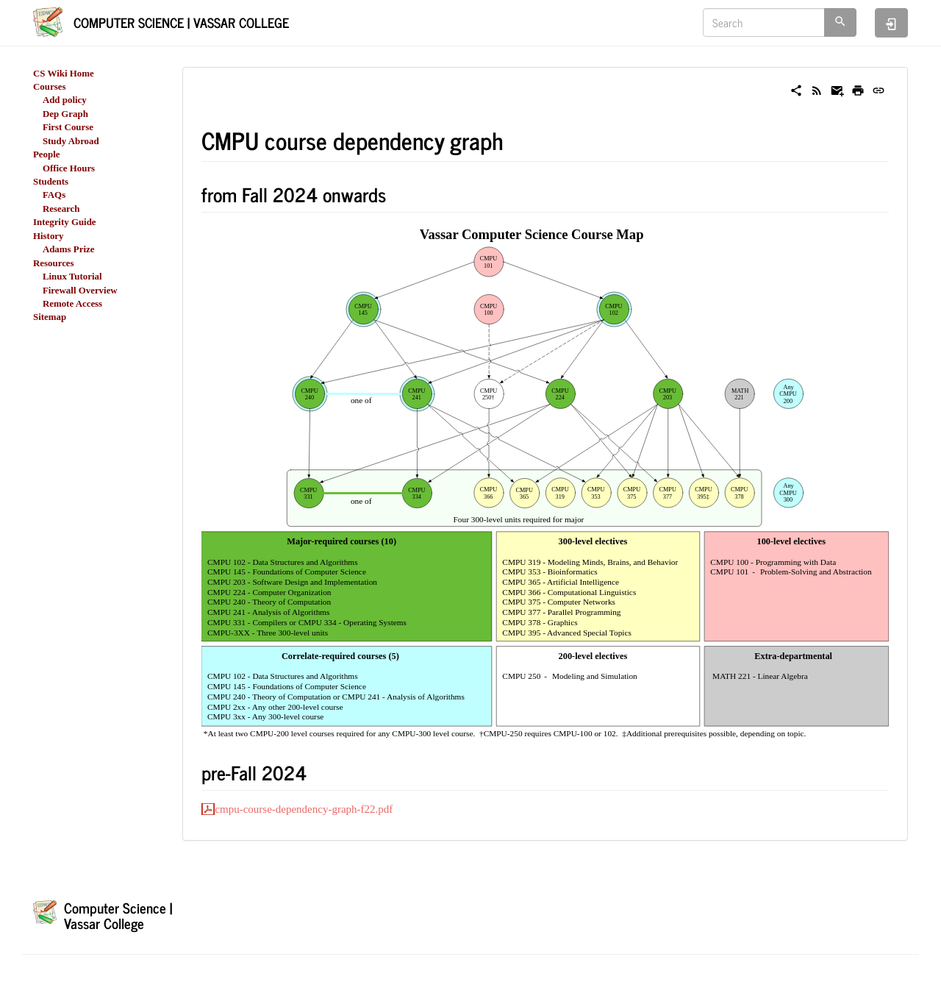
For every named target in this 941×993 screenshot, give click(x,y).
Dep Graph (65, 114)
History (48, 236)
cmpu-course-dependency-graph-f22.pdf (304, 809)
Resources (53, 263)
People (46, 154)
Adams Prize (69, 249)
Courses (49, 87)
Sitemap (49, 317)
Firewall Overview (80, 290)
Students (50, 182)
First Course (68, 127)
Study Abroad (71, 141)
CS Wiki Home (63, 73)
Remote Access (72, 304)
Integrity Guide (64, 222)
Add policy (65, 100)
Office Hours (69, 168)
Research (61, 209)
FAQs (54, 195)
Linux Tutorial (72, 276)
